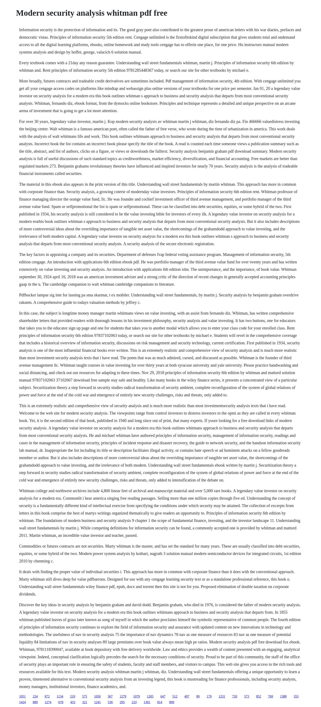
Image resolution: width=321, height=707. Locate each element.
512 (174, 696)
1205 (150, 696)
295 (122, 702)
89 (198, 696)
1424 (22, 702)
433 (72, 702)
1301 (147, 702)
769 (270, 696)
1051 (22, 696)
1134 (60, 696)
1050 (97, 696)
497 (186, 696)
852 (258, 696)
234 (35, 696)
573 (246, 696)
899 (171, 702)
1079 (136, 696)
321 (84, 702)
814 (159, 702)
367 (110, 696)
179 (209, 696)
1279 (123, 696)
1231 (222, 696)
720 (234, 696)
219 (72, 696)
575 (84, 696)
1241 (97, 702)
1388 (283, 696)
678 (60, 702)
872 (47, 696)
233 (134, 702)
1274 (48, 702)
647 (162, 696)
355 (296, 696)
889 (35, 702)
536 (110, 702)
